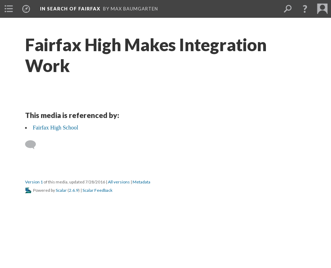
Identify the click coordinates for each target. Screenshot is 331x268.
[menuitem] (8, 8)
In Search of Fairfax (70, 8)
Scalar (61, 190)
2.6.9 (73, 190)
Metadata (141, 181)
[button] (305, 8)
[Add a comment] (33, 144)
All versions (119, 181)
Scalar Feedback (97, 190)
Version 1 (34, 181)
